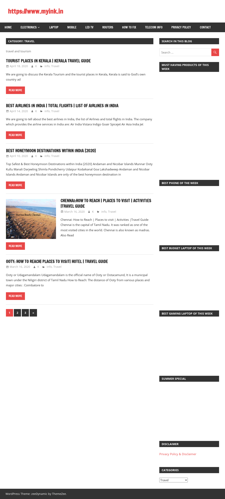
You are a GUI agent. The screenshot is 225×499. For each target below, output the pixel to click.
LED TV (89, 27)
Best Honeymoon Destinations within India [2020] (51, 151)
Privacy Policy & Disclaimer (177, 454)
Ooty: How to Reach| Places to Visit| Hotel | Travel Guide (57, 261)
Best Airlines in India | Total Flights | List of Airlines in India (62, 106)
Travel (55, 66)
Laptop (53, 27)
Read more (15, 90)
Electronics (29, 27)
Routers (107, 27)
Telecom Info (153, 27)
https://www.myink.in (35, 11)
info (47, 66)
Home (8, 27)
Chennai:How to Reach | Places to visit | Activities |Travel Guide (106, 203)
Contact (205, 27)
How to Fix (129, 27)
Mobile (71, 27)
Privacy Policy (181, 27)
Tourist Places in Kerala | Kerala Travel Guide (48, 61)
